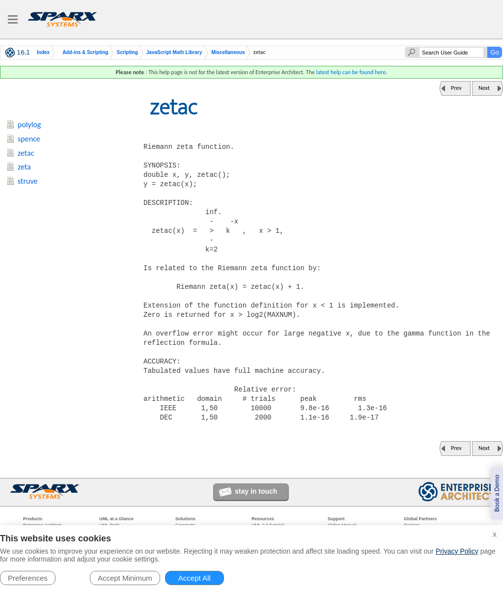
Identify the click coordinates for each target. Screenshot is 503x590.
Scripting (127, 52)
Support (336, 518)
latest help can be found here (351, 72)
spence (29, 138)
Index (43, 52)
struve (27, 181)
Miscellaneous (228, 52)
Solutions (185, 518)
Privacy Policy (457, 551)
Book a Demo (497, 493)
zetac (26, 153)
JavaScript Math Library (174, 52)
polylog (29, 124)
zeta (24, 166)
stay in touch (256, 491)
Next (484, 87)
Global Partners (420, 518)
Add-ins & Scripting (85, 52)
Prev (456, 87)
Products (32, 518)
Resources (263, 518)
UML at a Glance (116, 518)
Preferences (28, 578)
